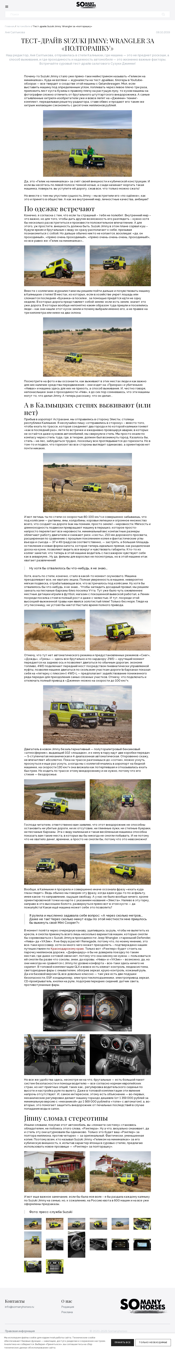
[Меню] (6, 6)
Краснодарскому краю (67, 948)
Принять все (123, 1342)
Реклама (67, 1312)
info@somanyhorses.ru (19, 1307)
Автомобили (24, 26)
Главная (9, 26)
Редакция (67, 1307)
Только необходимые (153, 1342)
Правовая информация (20, 1331)
